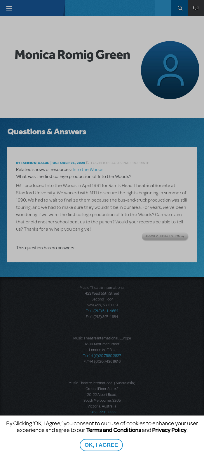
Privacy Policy (169, 430)
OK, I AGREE (101, 445)
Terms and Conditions (113, 430)
